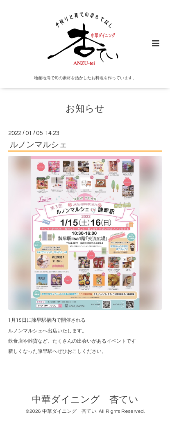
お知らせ (85, 108)
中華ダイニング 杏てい (85, 400)
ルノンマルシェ (38, 145)
